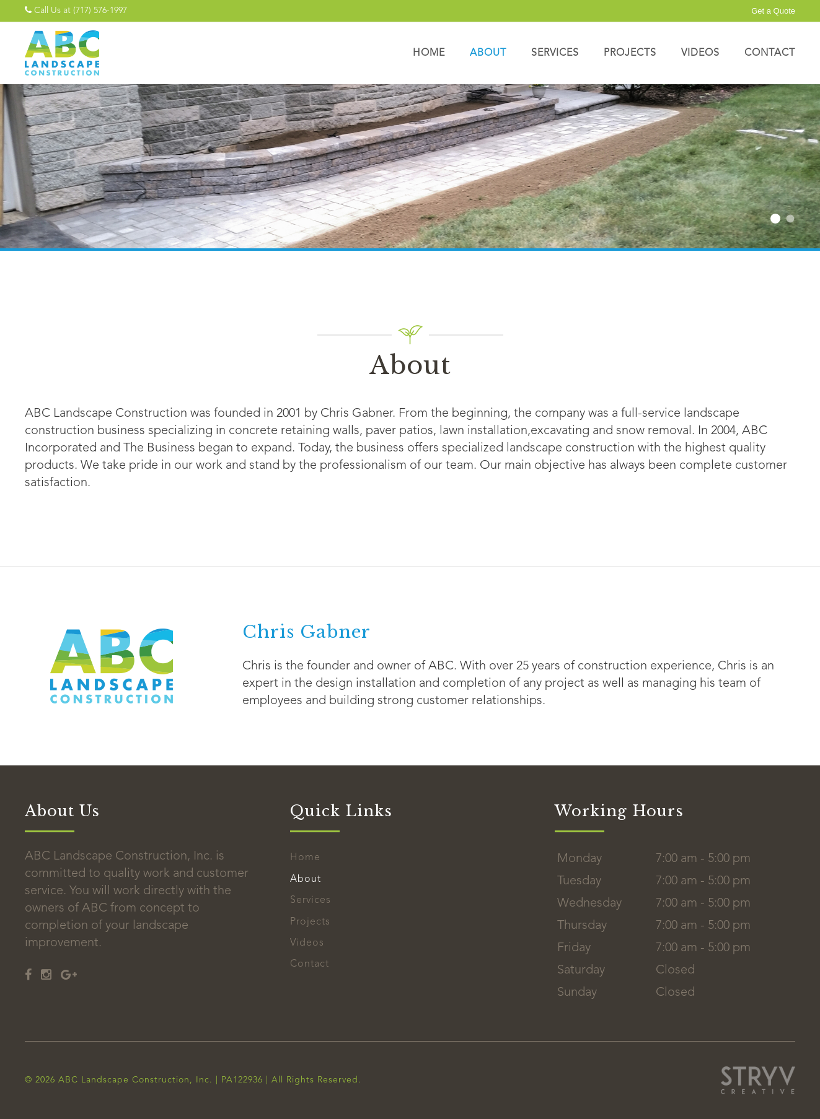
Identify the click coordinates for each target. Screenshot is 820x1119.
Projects (630, 53)
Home (429, 53)
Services (555, 53)
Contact (769, 53)
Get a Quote (773, 10)
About (488, 53)
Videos (700, 53)
